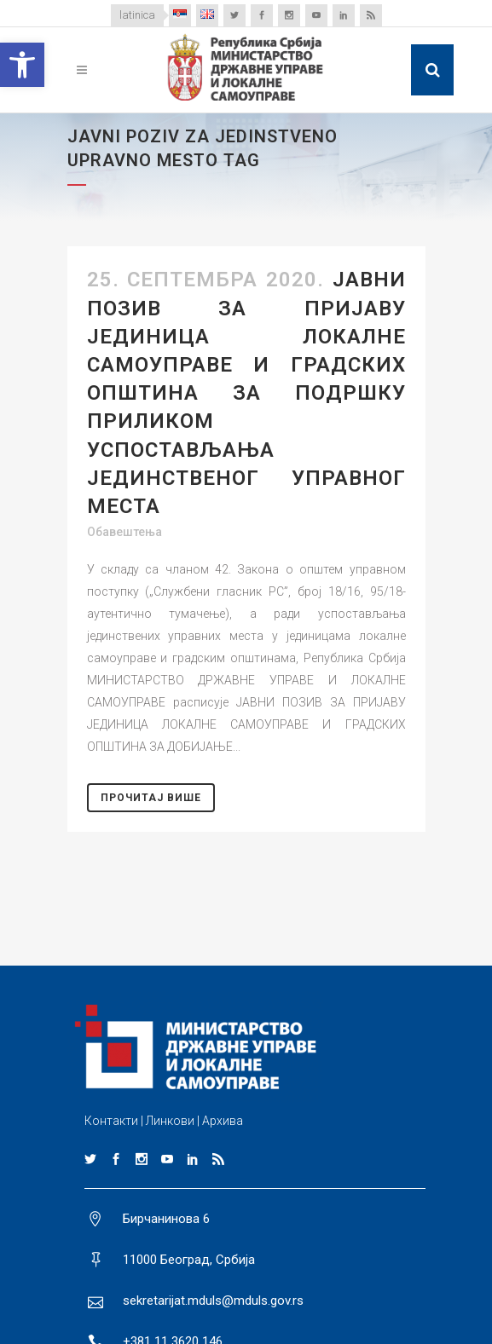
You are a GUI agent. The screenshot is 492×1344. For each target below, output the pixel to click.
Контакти (111, 1121)
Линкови (170, 1121)
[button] (22, 65)
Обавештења (124, 532)
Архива (222, 1121)
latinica (137, 15)
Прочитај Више (151, 798)
